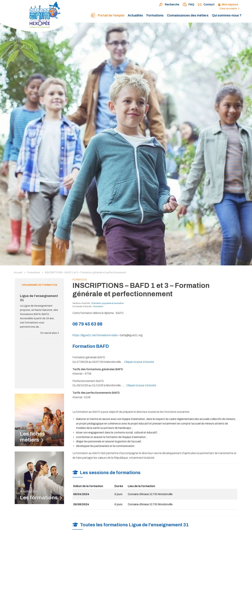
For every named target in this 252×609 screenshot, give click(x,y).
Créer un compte (230, 8)
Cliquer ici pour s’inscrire (139, 361)
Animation (98, 306)
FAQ (188, 4)
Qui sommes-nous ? (226, 15)
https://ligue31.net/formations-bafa (94, 335)
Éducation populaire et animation (108, 303)
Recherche (169, 4)
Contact (206, 4)
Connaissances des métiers (187, 15)
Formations (154, 15)
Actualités (135, 15)
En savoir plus (49, 332)
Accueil (18, 272)
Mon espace (228, 4)
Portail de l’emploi (107, 16)
